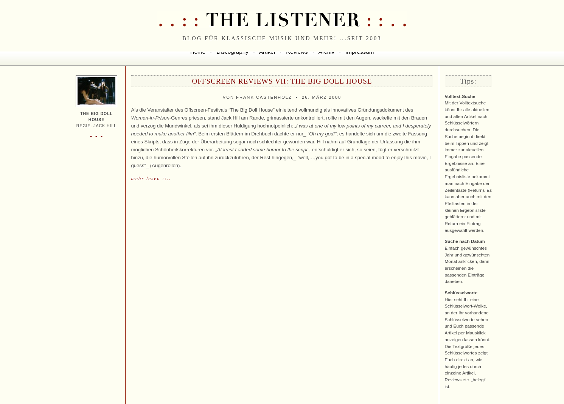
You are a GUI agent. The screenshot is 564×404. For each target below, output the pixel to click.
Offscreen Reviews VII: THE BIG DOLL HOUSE (282, 81)
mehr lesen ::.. (151, 178)
